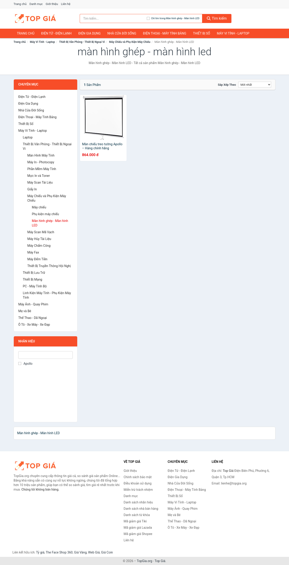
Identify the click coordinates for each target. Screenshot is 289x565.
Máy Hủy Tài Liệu (39, 239)
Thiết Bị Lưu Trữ (34, 272)
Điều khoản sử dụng (138, 483)
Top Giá (160, 561)
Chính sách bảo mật (138, 477)
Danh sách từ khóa (137, 515)
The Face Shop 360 (59, 552)
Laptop (28, 137)
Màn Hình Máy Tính (40, 155)
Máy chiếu (39, 207)
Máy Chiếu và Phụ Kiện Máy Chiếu (129, 42)
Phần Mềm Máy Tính (41, 169)
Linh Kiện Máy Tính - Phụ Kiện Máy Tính (47, 295)
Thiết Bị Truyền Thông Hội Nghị (49, 266)
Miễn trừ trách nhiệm (138, 489)
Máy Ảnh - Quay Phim (33, 304)
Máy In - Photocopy (40, 162)
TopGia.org (144, 561)
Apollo (25, 363)
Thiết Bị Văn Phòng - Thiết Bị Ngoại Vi (82, 42)
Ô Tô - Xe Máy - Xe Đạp (34, 324)
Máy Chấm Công (39, 245)
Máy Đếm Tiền (37, 259)
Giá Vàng (80, 552)
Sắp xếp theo (227, 84)
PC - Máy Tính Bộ (35, 286)
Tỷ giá (40, 552)
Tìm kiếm (217, 18)
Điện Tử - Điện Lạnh (56, 33)
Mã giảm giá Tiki (135, 521)
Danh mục (36, 4)
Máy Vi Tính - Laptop (233, 33)
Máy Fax (33, 252)
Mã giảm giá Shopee (138, 534)
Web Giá (94, 552)
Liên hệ (65, 4)
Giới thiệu (52, 4)
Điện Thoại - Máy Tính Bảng (164, 33)
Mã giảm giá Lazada (138, 527)
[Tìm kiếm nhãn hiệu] (113, 18)
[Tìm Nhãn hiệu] (45, 355)
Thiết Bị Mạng (32, 279)
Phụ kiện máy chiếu (45, 214)
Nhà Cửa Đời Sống (121, 33)
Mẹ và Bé (24, 311)
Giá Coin (107, 552)
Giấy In (32, 189)
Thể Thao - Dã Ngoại (32, 318)
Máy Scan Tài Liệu (40, 182)
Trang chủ (20, 4)
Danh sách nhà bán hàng (141, 508)
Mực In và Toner (38, 176)
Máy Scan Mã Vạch (40, 232)
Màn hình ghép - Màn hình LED (50, 223)
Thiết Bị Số (201, 33)
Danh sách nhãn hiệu (138, 502)
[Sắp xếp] (254, 85)
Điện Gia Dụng (89, 33)
